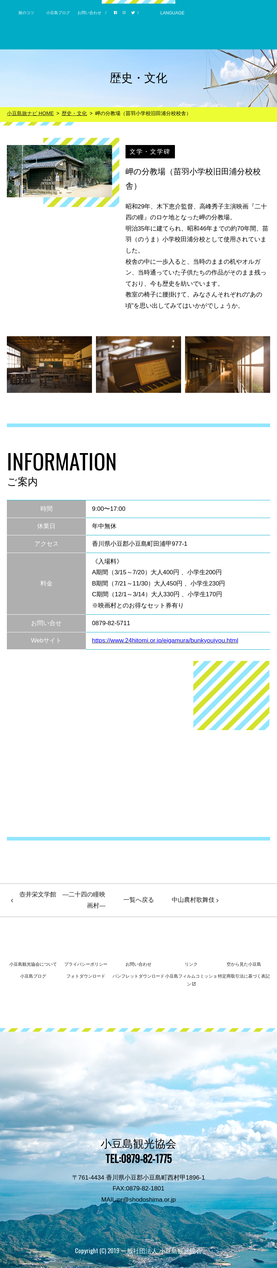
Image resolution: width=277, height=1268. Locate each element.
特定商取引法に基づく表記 (244, 976)
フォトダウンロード (85, 976)
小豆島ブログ (58, 12)
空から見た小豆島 (244, 964)
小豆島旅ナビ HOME (30, 113)
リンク (191, 964)
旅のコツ (26, 12)
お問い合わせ (89, 12)
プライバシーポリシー (85, 964)
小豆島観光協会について (33, 964)
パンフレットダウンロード (138, 976)
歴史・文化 (74, 113)
